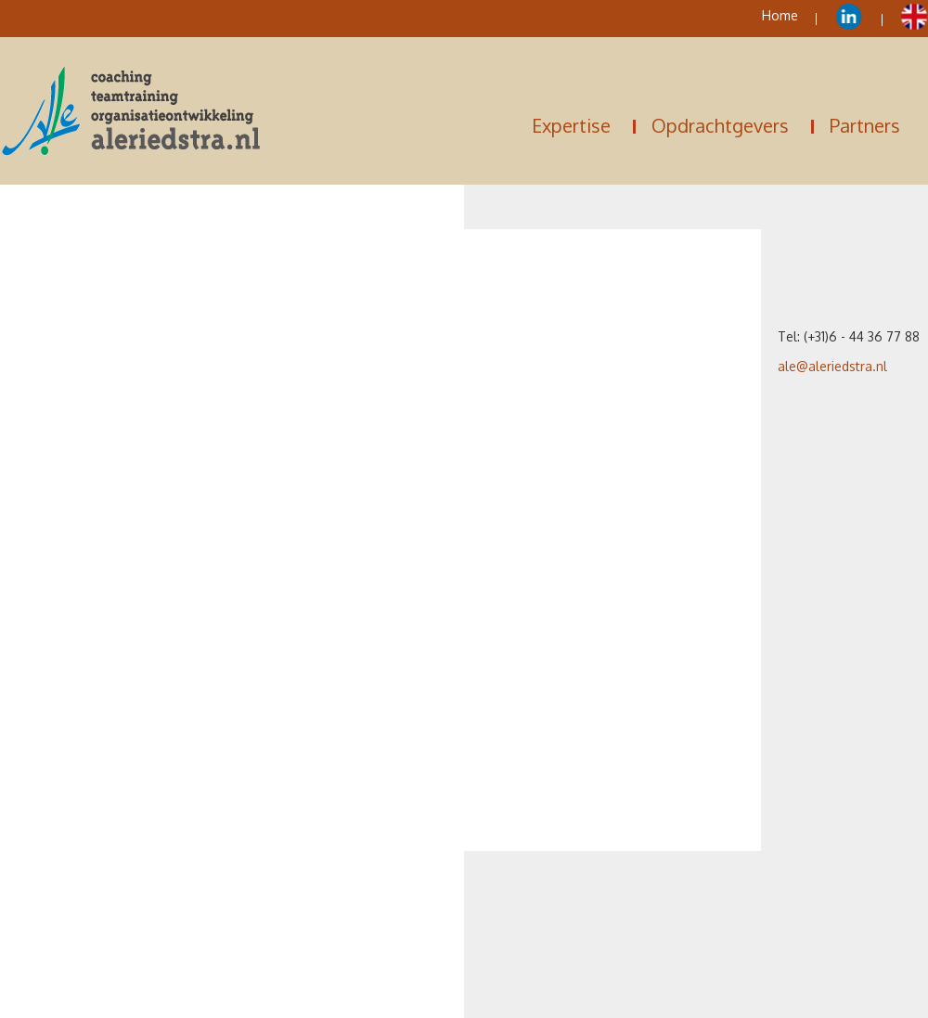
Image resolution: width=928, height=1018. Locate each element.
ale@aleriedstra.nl (832, 366)
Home (780, 15)
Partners (865, 125)
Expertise (571, 125)
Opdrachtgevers (720, 125)
